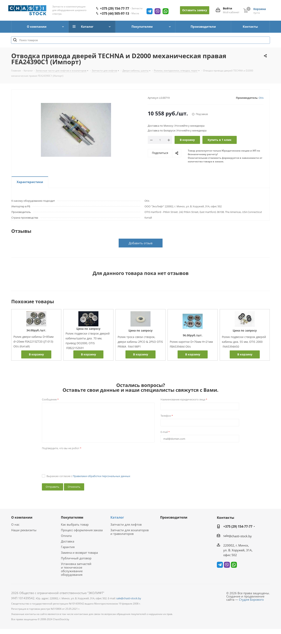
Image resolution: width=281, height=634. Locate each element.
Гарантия (68, 547)
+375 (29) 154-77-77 (114, 8)
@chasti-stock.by (240, 536)
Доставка (67, 541)
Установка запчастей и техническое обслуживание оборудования (76, 569)
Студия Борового (251, 599)
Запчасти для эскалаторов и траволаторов (129, 532)
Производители (173, 517)
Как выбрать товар (75, 524)
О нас (15, 524)
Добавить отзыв (141, 243)
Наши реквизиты (23, 530)
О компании (21, 517)
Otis (261, 98)
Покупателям (72, 517)
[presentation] (72, 459)
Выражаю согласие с (88, 476)
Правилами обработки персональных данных (101, 476)
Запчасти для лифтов (126, 524)
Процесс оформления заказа (82, 530)
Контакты (225, 517)
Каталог (117, 517)
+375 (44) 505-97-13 (114, 13)
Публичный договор (76, 558)
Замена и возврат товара (79, 553)
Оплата (66, 536)
